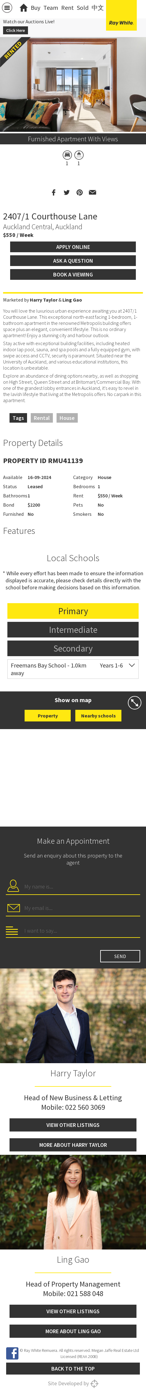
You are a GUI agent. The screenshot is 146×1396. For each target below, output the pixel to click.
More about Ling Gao (73, 1331)
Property (48, 716)
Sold (83, 7)
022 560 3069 (85, 1107)
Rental (42, 417)
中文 (98, 7)
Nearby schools (98, 716)
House (67, 417)
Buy (35, 7)
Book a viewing (73, 274)
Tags (18, 417)
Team (50, 7)
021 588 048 (85, 1293)
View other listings (73, 1124)
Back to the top (73, 1368)
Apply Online (73, 246)
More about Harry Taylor (73, 1144)
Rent (67, 7)
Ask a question (73, 260)
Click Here (15, 30)
